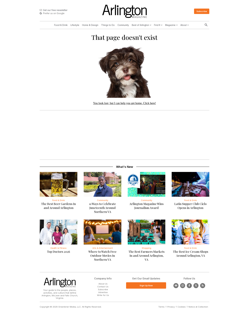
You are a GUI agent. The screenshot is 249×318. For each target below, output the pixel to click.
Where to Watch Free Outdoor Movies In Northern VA (102, 257)
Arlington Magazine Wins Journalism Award (146, 207)
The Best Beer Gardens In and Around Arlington (58, 207)
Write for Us (103, 296)
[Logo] (124, 11)
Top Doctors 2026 (58, 253)
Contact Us (102, 288)
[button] (206, 25)
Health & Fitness (58, 249)
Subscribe (103, 291)
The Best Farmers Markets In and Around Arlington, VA (146, 257)
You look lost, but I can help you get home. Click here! (124, 104)
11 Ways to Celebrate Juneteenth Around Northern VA (102, 209)
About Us (103, 285)
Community (102, 202)
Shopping (146, 249)
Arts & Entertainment (102, 249)
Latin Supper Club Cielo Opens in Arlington (190, 207)
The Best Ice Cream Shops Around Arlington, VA (190, 255)
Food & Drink (58, 202)
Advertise (103, 294)
